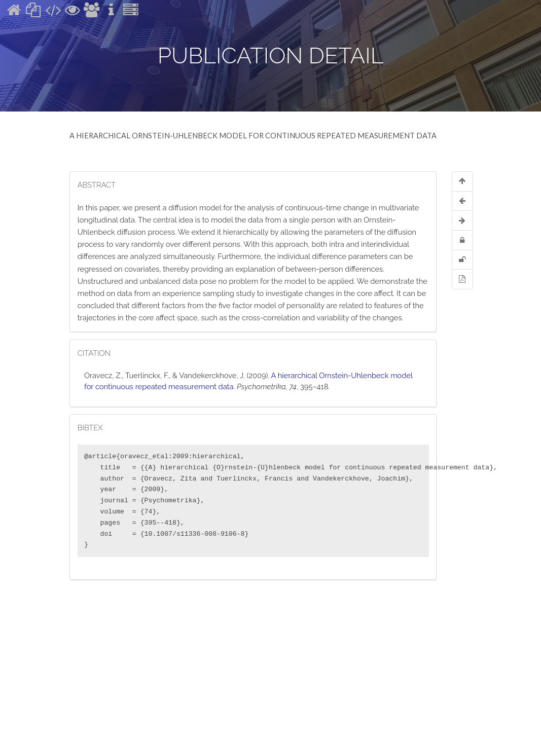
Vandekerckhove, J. (212, 375)
